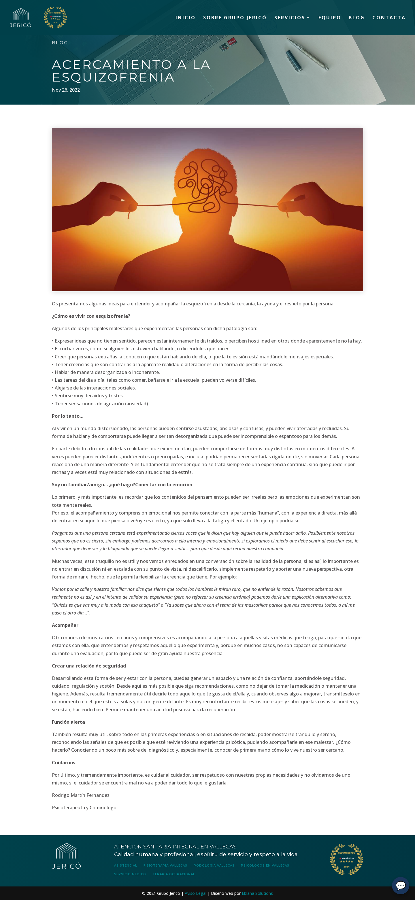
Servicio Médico (130, 874)
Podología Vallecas (214, 865)
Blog (357, 18)
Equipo (329, 18)
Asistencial (125, 865)
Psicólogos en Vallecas (265, 865)
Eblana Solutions (257, 893)
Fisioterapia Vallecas (165, 865)
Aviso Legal (195, 893)
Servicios (289, 18)
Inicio (186, 18)
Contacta (389, 18)
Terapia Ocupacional (173, 874)
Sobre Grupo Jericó (235, 18)
